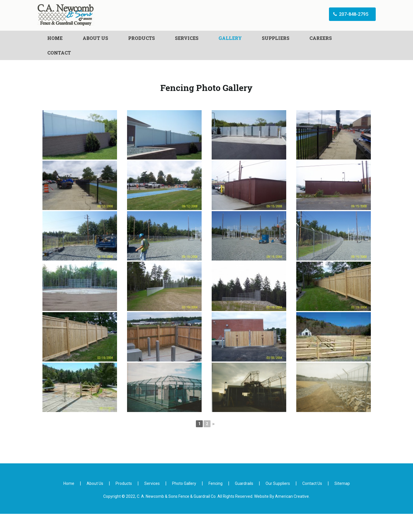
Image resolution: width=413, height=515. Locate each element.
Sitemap (342, 484)
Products (124, 484)
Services (152, 484)
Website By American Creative (281, 497)
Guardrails (244, 484)
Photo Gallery (184, 484)
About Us (95, 484)
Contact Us (312, 484)
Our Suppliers (278, 484)
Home (68, 484)
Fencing (216, 484)
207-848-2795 (344, 18)
